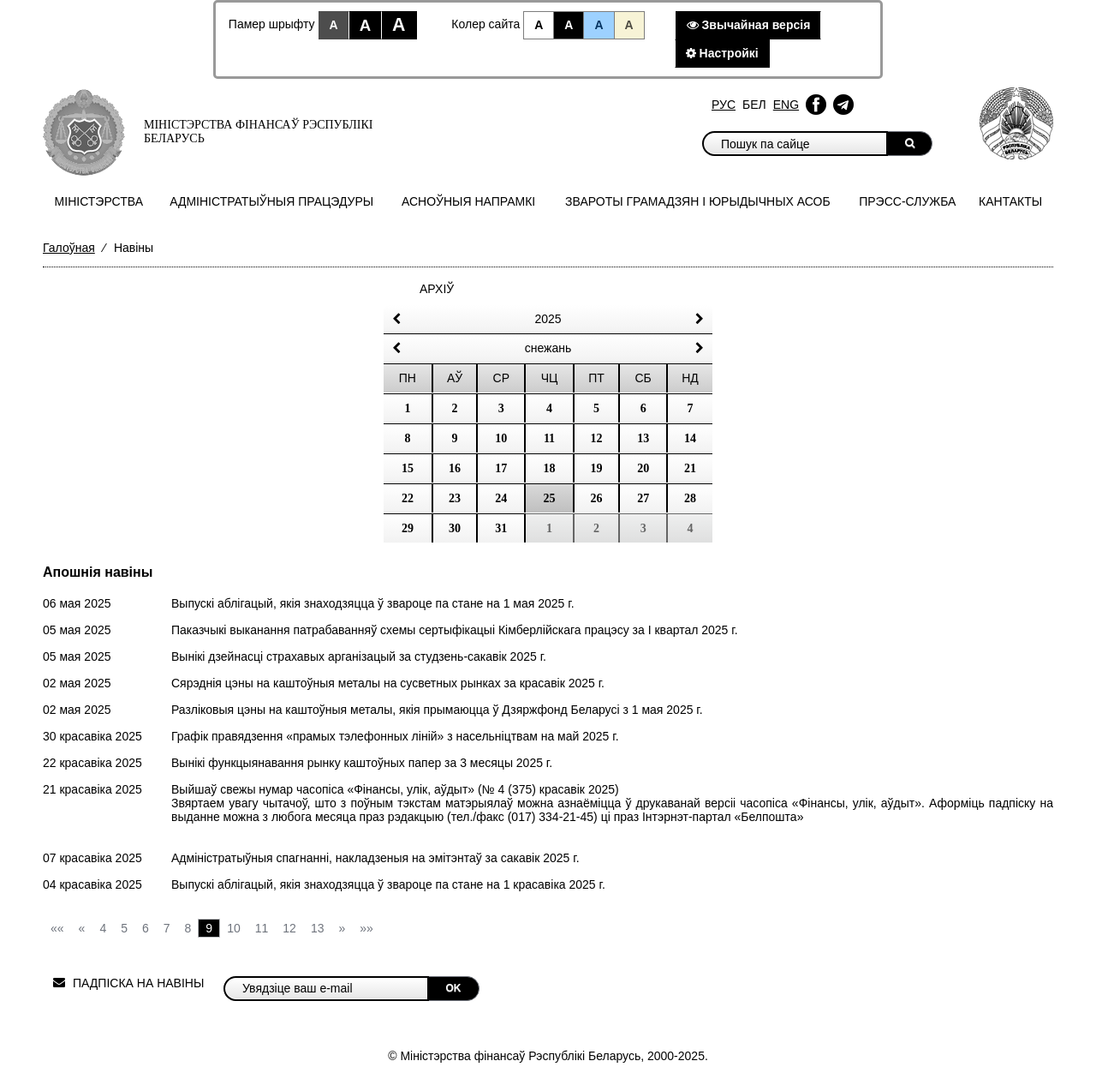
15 (408, 468)
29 (408, 528)
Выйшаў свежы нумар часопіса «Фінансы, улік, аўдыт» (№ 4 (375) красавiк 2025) (395, 789)
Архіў (437, 289)
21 (690, 468)
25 (549, 498)
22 (408, 498)
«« (57, 928)
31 (501, 528)
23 (455, 498)
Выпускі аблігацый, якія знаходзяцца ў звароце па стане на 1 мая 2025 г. (373, 603)
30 (455, 528)
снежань (548, 348)
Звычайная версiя (749, 25)
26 (597, 498)
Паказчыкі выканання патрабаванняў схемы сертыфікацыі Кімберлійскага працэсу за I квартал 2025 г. (454, 630)
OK (454, 988)
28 (690, 498)
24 (501, 498)
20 (643, 468)
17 (501, 468)
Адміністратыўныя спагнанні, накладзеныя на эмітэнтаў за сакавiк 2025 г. (375, 858)
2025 (547, 319)
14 (690, 438)
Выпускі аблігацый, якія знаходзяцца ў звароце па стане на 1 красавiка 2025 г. (388, 884)
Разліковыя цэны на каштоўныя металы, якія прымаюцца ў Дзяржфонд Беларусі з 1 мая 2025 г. (437, 709)
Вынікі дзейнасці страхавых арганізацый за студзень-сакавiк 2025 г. (358, 656)
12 (597, 438)
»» (366, 928)
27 (643, 498)
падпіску (1012, 803)
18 (549, 468)
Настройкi (722, 53)
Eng (786, 104)
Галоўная (69, 248)
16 (455, 468)
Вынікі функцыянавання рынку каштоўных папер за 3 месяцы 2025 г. (361, 763)
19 (597, 468)
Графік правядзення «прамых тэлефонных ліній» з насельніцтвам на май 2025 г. (395, 736)
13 (643, 438)
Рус (724, 104)
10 (501, 438)
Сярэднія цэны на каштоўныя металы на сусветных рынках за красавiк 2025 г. (388, 683)
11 (549, 438)
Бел (754, 104)
